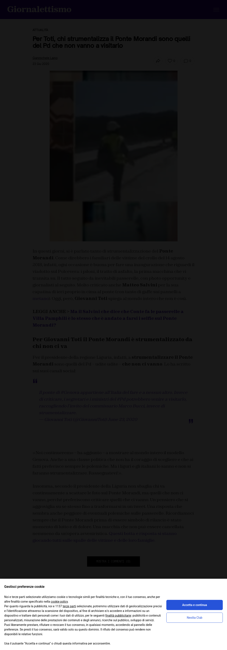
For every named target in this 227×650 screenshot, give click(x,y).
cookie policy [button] (59, 601)
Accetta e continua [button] (194, 605)
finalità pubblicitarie (118, 615)
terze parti (69, 606)
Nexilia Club (194, 617)
